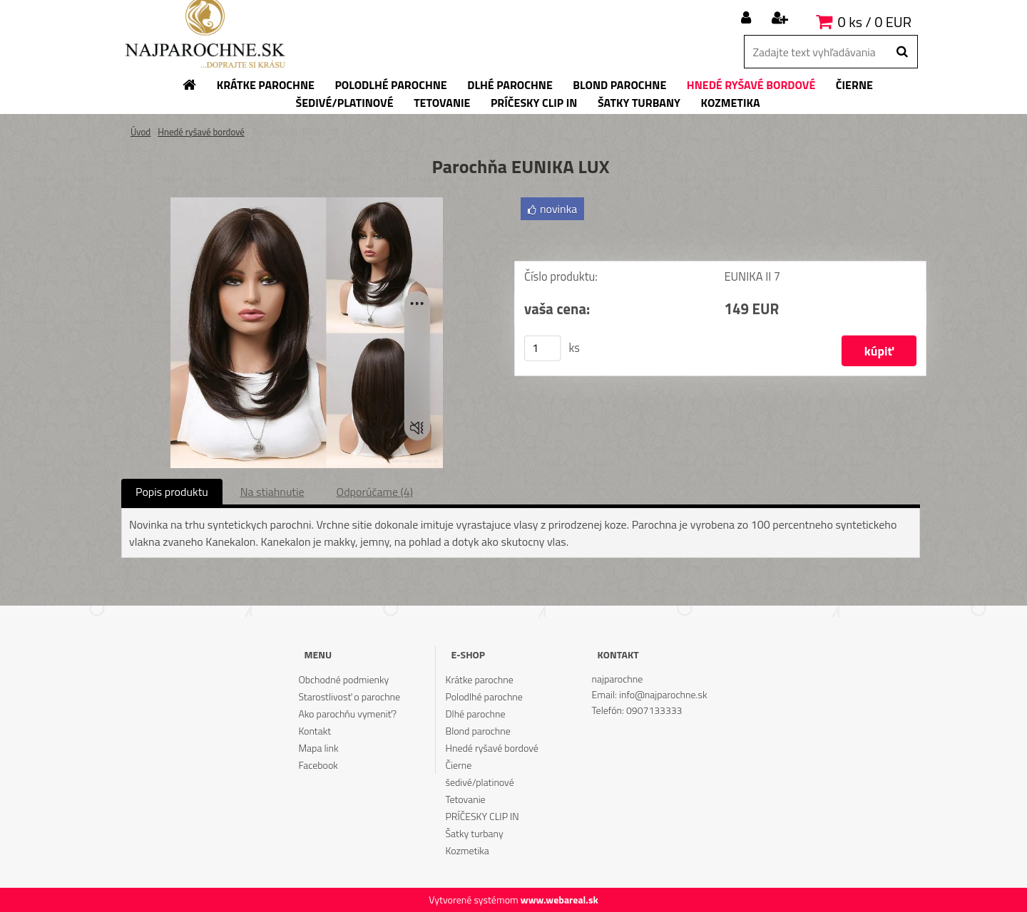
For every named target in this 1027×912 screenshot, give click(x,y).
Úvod (140, 132)
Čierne (459, 764)
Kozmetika (467, 850)
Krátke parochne (480, 679)
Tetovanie (466, 799)
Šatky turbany (475, 833)
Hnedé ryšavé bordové (201, 132)
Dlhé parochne (476, 713)
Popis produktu (172, 491)
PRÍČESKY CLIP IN (482, 816)
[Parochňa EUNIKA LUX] (306, 203)
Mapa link (318, 747)
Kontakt (314, 730)
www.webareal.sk (559, 899)
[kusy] (542, 348)
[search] (901, 52)
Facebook (317, 764)
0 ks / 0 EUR (874, 22)
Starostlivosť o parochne (349, 696)
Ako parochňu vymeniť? (347, 713)
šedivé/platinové (480, 781)
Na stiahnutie (272, 491)
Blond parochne (478, 730)
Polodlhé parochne (484, 696)
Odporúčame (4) (375, 491)
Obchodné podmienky (343, 679)
